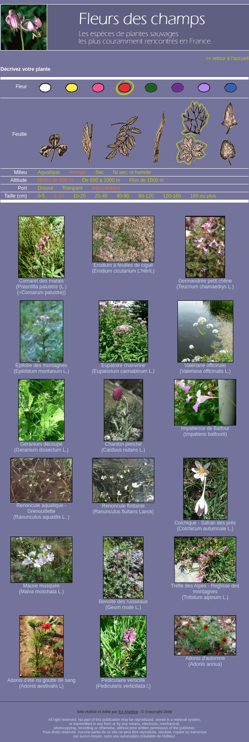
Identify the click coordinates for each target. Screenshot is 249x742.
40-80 (123, 196)
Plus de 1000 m (146, 180)
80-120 (145, 196)
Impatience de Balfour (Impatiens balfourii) (205, 429)
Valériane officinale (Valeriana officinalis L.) (205, 366)
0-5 (41, 196)
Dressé (45, 188)
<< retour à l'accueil (227, 58)
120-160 (172, 196)
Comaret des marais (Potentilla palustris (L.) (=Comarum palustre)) (41, 284)
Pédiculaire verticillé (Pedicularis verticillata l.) (123, 681)
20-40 (101, 196)
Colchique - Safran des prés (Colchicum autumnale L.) (205, 523)
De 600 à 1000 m (101, 180)
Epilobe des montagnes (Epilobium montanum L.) (41, 366)
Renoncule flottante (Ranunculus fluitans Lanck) (123, 506)
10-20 (79, 196)
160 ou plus (203, 196)
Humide (77, 172)
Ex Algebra (128, 712)
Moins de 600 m (55, 180)
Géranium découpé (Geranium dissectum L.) (41, 445)
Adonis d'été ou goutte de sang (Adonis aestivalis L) (41, 681)
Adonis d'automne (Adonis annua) (205, 659)
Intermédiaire (106, 188)
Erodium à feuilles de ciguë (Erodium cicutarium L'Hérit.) (123, 266)
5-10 (59, 196)
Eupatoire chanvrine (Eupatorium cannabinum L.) (123, 366)
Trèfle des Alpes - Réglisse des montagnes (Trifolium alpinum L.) (205, 589)
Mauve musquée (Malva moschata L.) (41, 586)
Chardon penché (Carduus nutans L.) (123, 445)
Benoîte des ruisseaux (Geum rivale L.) (123, 602)
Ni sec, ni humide (132, 172)
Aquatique (49, 172)
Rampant (72, 188)
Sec (99, 172)
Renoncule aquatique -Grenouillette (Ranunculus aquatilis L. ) (41, 509)
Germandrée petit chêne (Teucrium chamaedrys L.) (205, 281)
